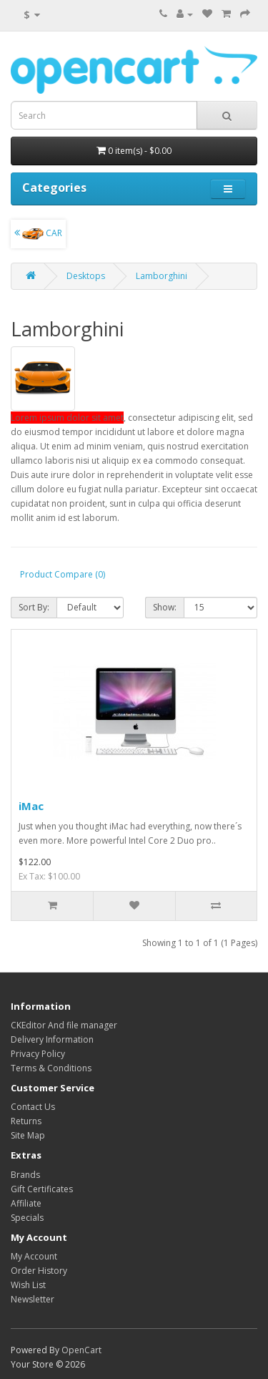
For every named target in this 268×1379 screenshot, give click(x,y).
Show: (165, 607)
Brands (25, 1175)
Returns (26, 1121)
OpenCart (81, 1350)
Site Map (28, 1135)
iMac (31, 806)
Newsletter (32, 1299)
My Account (34, 1256)
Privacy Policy (38, 1054)
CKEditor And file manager (64, 1025)
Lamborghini (161, 276)
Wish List (28, 1285)
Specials (27, 1218)
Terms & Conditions (51, 1068)
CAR (38, 234)
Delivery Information (52, 1039)
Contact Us (33, 1107)
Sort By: (34, 607)
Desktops (85, 276)
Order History (39, 1271)
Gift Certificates (42, 1189)
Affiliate (26, 1203)
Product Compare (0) (62, 574)
